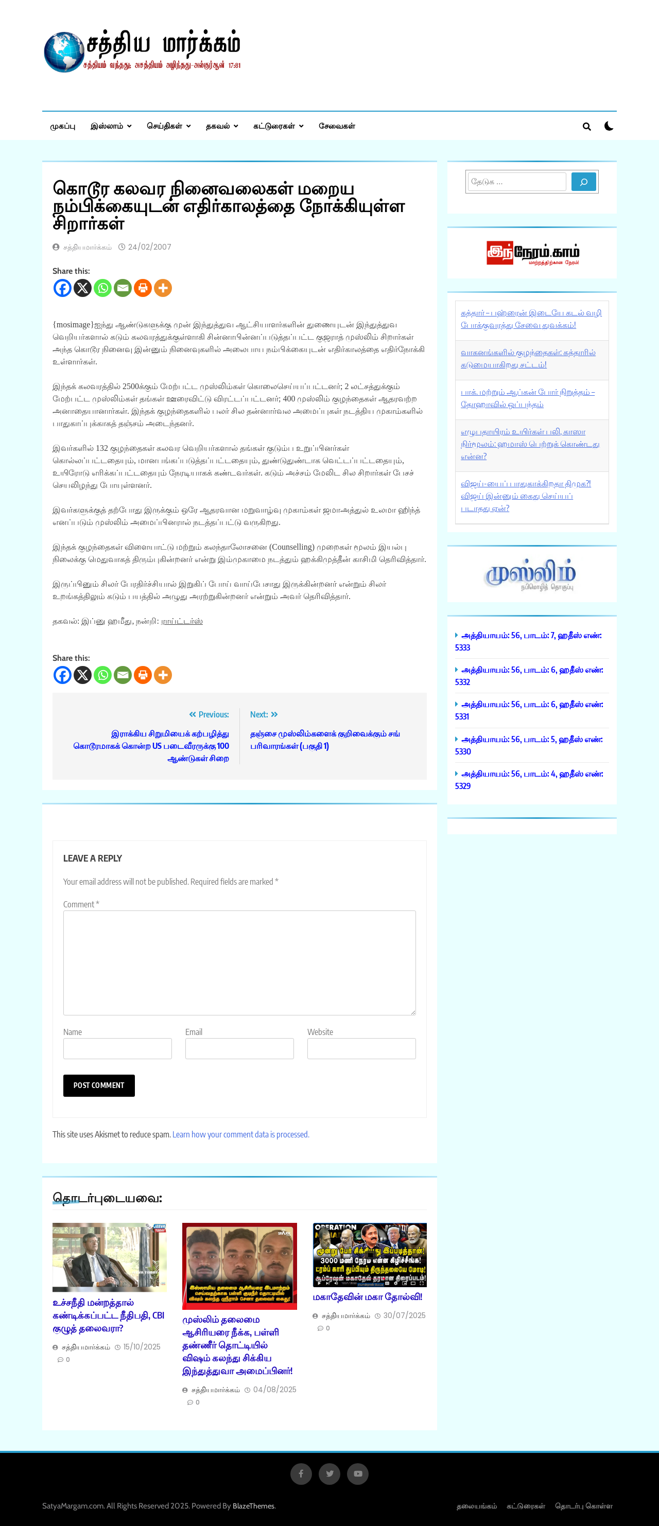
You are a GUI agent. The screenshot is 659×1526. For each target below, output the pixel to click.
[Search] (583, 181)
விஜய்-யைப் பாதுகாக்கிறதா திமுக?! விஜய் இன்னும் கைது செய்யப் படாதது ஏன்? (526, 495)
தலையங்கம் (477, 1506)
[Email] (123, 288)
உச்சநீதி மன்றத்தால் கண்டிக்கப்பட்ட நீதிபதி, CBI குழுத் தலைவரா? (108, 1315)
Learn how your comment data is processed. (240, 1134)
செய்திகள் (164, 125)
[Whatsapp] (103, 288)
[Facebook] (63, 288)
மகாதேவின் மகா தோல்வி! (367, 1296)
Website (320, 1032)
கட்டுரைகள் (274, 125)
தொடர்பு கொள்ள (584, 1506)
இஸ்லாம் (107, 125)
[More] (163, 288)
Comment (81, 904)
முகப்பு (62, 125)
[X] (83, 288)
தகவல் (218, 125)
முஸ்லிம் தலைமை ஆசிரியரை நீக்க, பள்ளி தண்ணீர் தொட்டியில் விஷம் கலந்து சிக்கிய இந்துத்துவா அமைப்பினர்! (237, 1344)
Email (193, 1032)
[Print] (143, 288)
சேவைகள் (337, 125)
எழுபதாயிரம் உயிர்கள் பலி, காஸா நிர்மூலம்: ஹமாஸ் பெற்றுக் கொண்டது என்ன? (530, 443)
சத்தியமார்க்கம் (87, 247)
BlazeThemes (253, 1506)
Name (72, 1032)
